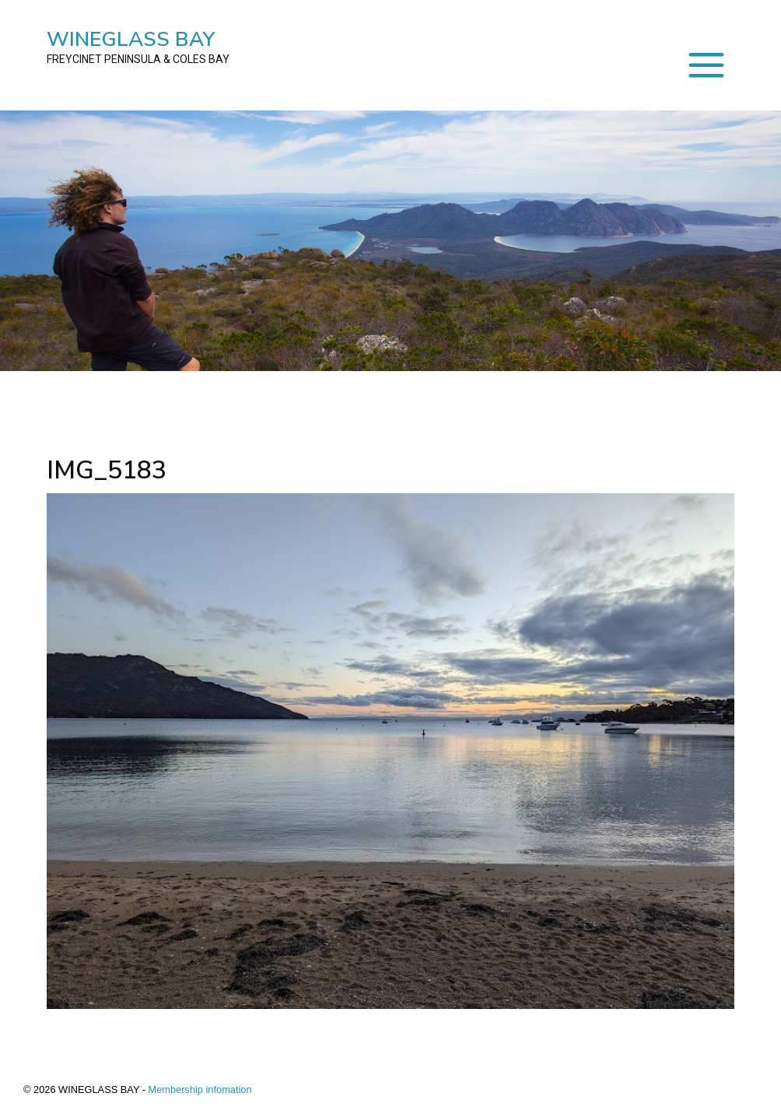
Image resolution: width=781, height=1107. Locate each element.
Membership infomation (200, 1089)
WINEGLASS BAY (138, 47)
